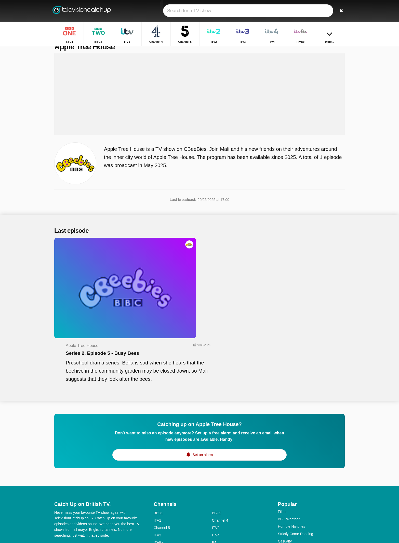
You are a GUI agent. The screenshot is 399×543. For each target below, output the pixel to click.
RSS (126, 475)
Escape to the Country (295, 486)
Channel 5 (162, 458)
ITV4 (216, 465)
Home (309, 50)
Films (282, 441)
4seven (217, 480)
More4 (159, 480)
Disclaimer (92, 475)
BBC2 (216, 443)
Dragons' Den (289, 500)
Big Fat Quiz (288, 493)
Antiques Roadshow (294, 515)
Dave (216, 502)
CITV (216, 509)
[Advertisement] (199, 104)
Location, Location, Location (300, 478)
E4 (214, 472)
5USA (158, 487)
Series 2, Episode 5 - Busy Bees (201, 263)
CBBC (159, 517)
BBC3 (216, 487)
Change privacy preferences (78, 484)
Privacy (111, 475)
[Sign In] (322, 11)
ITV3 (157, 465)
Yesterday (161, 509)
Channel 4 (220, 450)
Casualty (285, 471)
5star (158, 502)
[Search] (339, 11)
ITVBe (159, 472)
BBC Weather (289, 449)
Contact (60, 475)
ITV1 (157, 450)
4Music (217, 494)
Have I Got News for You (297, 508)
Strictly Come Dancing (295, 464)
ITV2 (216, 458)
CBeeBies (220, 517)
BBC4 (158, 494)
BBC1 (158, 443)
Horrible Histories (291, 456)
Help (75, 475)
